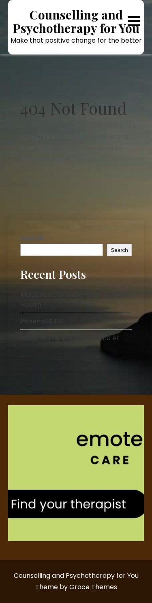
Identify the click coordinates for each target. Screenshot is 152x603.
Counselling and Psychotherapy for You (76, 21)
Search (32, 238)
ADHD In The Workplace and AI (69, 338)
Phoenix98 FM (42, 321)
